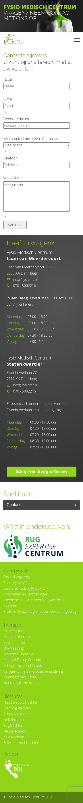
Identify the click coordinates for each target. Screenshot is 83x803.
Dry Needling (13, 648)
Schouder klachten (18, 713)
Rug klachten (13, 725)
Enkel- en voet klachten (21, 742)
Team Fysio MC (15, 582)
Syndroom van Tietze (19, 677)
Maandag (14, 316)
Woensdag (15, 329)
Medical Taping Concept (22, 659)
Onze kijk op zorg (16, 576)
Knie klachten (13, 736)
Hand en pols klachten (20, 702)
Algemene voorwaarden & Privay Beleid (34, 599)
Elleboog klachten (17, 708)
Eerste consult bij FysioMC (24, 588)
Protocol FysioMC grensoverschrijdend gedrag (39, 611)
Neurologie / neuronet (21, 682)
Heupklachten (14, 731)
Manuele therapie (17, 636)
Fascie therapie (15, 642)
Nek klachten (13, 719)
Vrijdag (12, 341)
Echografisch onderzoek (22, 665)
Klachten (10, 605)
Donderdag (16, 335)
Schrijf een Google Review (41, 471)
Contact (41, 505)
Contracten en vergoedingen (25, 594)
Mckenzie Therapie (18, 654)
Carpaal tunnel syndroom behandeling (33, 671)
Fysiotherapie (14, 630)
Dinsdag (15, 322)
